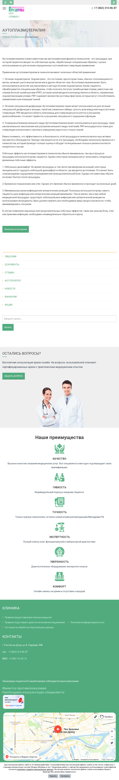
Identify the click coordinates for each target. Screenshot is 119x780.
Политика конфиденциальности (87, 622)
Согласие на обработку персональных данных (29, 627)
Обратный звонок (5, 3)
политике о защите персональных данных (35, 769)
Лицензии (10, 256)
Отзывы (9, 272)
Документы (12, 264)
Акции (8, 304)
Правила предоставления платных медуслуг (28, 617)
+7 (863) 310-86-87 (18, 652)
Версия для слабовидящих (114, 3)
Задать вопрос (11, 3)
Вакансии (11, 296)
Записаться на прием (15, 229)
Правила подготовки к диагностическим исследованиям (35, 622)
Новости (10, 288)
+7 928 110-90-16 (18, 658)
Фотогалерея (13, 280)
